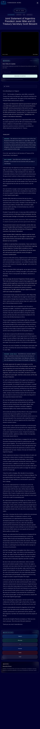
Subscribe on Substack (20, 76)
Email (20, 656)
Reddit (20, 652)
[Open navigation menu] (37, 3)
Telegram (20, 636)
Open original (35, 54)
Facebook (20, 648)
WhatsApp (20, 640)
